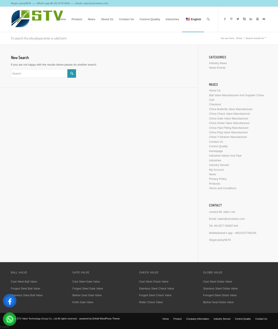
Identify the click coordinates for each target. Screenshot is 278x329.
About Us (214, 90)
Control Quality (218, 146)
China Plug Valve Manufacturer (228, 132)
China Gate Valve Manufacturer (228, 118)
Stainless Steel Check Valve (156, 288)
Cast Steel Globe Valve (217, 281)
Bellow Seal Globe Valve (218, 302)
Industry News (218, 63)
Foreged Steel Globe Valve (220, 295)
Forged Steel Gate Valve (87, 288)
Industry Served (219, 165)
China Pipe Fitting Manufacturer (229, 127)
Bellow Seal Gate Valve (87, 295)
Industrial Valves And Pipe (225, 155)
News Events (217, 67)
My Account (216, 169)
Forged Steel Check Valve (155, 295)
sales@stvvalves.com (231, 218)
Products (214, 183)
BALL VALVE (19, 272)
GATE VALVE (80, 272)
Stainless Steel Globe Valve (220, 288)
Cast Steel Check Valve (154, 281)
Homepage (216, 151)
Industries (215, 160)
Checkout (215, 104)
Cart (211, 99)
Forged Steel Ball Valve (25, 288)
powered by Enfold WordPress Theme (99, 318)
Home (239, 38)
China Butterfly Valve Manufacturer (231, 109)
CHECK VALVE (148, 272)
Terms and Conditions (222, 188)
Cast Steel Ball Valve (24, 281)
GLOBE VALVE (212, 272)
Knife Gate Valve (82, 302)
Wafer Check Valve (151, 302)
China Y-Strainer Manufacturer (228, 137)
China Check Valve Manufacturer (229, 113)
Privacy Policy (218, 178)
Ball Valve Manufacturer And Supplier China (236, 95)
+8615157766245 (245, 233)
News (212, 174)
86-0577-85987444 (226, 225)
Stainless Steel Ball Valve (27, 295)
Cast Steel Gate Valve (86, 281)
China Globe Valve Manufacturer (229, 123)
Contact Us (216, 141)
